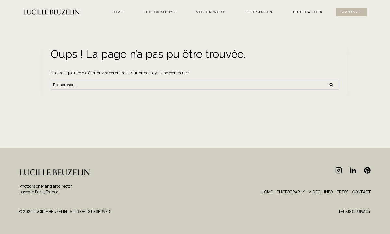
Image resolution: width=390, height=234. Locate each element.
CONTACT (351, 11)
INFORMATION (259, 12)
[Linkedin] (353, 170)
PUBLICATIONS (307, 12)
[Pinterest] (367, 170)
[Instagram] (338, 170)
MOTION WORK (210, 12)
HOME (117, 12)
